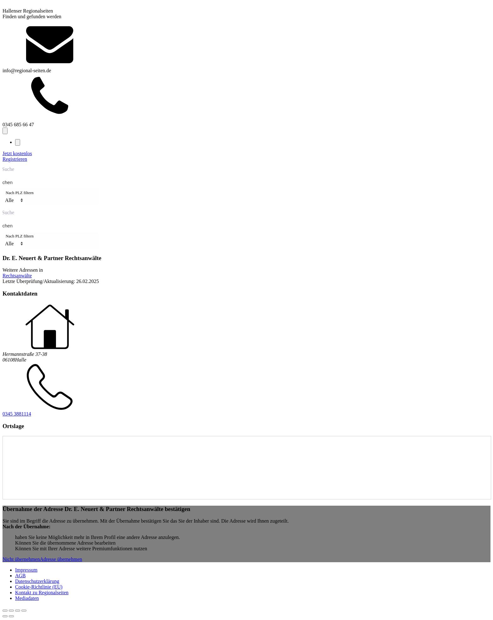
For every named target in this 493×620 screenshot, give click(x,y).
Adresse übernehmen (61, 559)
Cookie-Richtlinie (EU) (39, 587)
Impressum (26, 570)
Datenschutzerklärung (37, 581)
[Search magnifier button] (9, 182)
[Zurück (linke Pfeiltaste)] (5, 616)
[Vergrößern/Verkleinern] (5, 611)
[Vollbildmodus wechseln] (11, 611)
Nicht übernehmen (21, 559)
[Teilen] (17, 611)
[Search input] (245, 169)
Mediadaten (27, 598)
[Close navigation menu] (17, 142)
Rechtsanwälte (17, 275)
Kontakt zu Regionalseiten (42, 592)
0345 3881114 (17, 413)
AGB (20, 575)
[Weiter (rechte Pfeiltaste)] (11, 616)
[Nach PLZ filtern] (14, 200)
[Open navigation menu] (5, 131)
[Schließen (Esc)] (23, 611)
